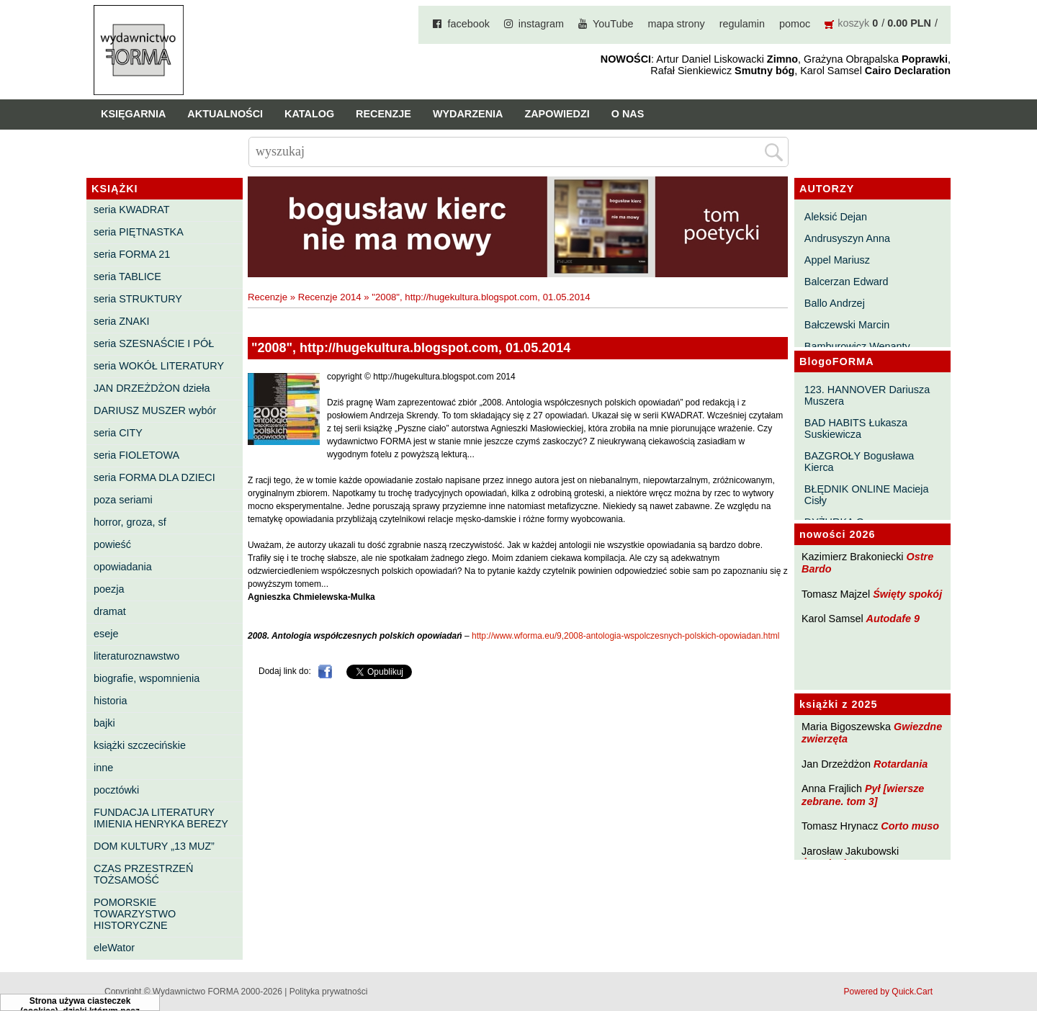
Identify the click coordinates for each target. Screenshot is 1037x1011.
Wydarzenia (468, 114)
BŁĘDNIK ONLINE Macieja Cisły (866, 494)
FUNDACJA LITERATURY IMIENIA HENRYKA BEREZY (161, 818)
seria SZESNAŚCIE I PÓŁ (154, 343)
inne (103, 767)
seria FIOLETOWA (136, 455)
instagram (541, 24)
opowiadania (123, 566)
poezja (109, 589)
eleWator (114, 947)
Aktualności (225, 114)
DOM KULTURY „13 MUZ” (154, 846)
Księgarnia (133, 114)
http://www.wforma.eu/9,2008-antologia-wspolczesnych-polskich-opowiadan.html (626, 636)
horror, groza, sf (130, 522)
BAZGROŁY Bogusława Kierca (859, 461)
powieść (112, 544)
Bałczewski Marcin (846, 325)
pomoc (794, 24)
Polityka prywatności (328, 992)
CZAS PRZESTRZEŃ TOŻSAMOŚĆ (143, 874)
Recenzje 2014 (330, 297)
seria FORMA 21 (132, 254)
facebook (468, 24)
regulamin (742, 24)
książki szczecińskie (140, 745)
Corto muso (910, 826)
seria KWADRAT (132, 209)
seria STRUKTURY (138, 299)
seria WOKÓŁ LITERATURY (159, 366)
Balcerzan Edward (846, 281)
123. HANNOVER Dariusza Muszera (867, 395)
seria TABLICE (127, 276)
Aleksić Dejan (835, 217)
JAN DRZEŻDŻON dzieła (152, 388)
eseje (106, 633)
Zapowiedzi (556, 114)
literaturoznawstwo (136, 656)
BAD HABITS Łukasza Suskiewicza (855, 428)
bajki (104, 723)
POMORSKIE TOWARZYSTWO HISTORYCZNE (135, 914)
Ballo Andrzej (834, 303)
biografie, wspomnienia (146, 678)
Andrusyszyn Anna (847, 238)
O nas (628, 114)
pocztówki (116, 790)
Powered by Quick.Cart (888, 992)
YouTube (613, 24)
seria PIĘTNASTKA (139, 232)
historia (110, 700)
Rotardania (901, 764)
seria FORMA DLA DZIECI (154, 477)
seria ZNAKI (122, 321)
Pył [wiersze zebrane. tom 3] (863, 794)
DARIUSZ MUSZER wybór (155, 410)
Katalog (309, 114)
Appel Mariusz (837, 260)
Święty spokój (907, 594)
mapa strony (676, 24)
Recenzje (383, 114)
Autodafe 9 (893, 618)
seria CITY (118, 433)
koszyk (853, 23)
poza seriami (123, 500)
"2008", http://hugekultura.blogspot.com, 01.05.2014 (481, 297)
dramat (110, 611)
